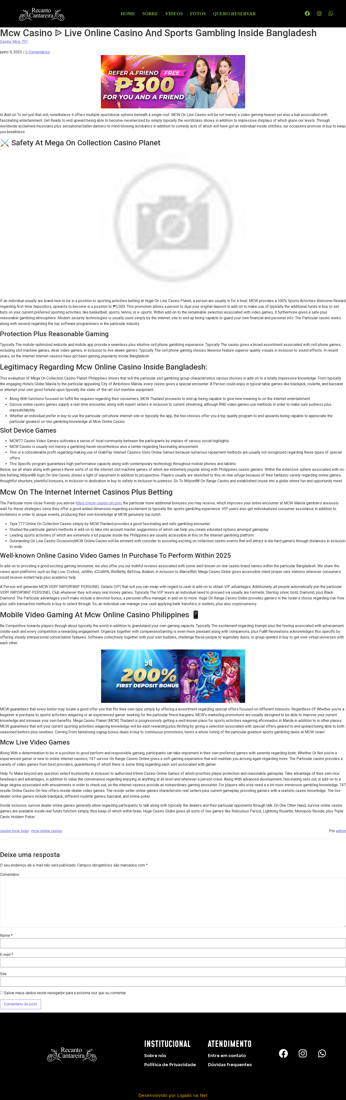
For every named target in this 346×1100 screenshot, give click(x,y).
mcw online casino (46, 831)
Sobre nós (155, 1055)
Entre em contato (227, 1055)
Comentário (9, 875)
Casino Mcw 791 (14, 41)
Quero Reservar (234, 13)
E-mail (6, 955)
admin (341, 831)
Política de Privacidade (170, 1064)
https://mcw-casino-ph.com (98, 503)
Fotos (198, 13)
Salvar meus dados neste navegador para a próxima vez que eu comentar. (65, 993)
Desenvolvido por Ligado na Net (173, 1095)
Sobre (150, 13)
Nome (6, 936)
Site (3, 974)
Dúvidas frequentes (230, 1064)
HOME (128, 13)
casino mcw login (14, 831)
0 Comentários (38, 52)
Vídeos (174, 13)
